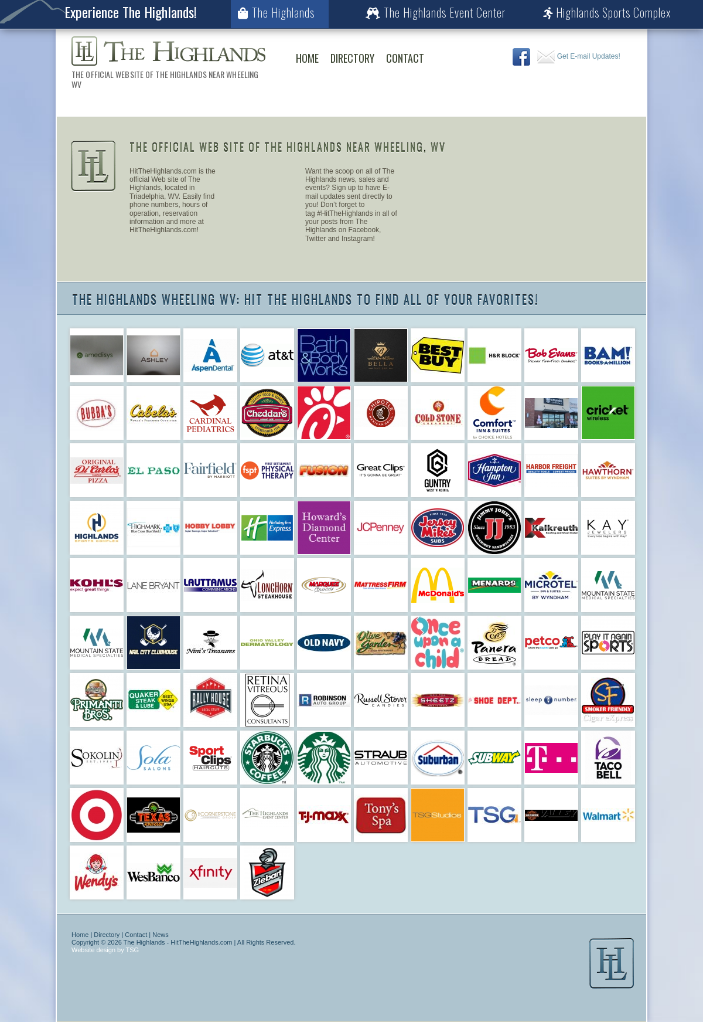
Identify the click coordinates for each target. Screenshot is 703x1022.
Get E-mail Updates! (578, 56)
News (160, 934)
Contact (405, 58)
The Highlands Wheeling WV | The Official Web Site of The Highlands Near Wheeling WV (168, 51)
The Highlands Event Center (436, 12)
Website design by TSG (105, 949)
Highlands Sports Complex (607, 12)
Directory (352, 58)
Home (307, 58)
